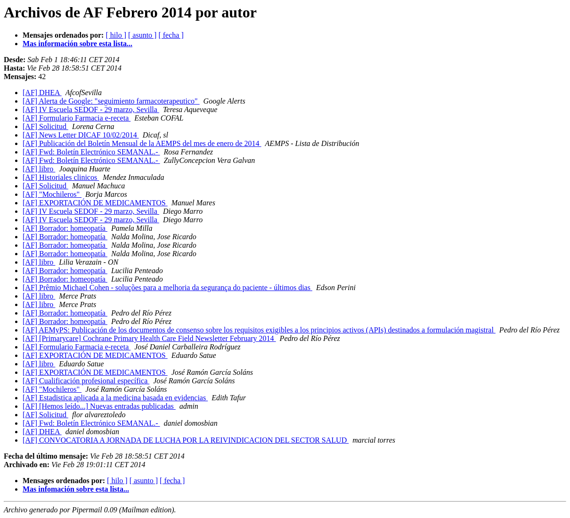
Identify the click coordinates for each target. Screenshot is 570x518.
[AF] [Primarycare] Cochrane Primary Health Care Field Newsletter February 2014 (149, 338)
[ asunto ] (142, 35)
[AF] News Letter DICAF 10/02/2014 (81, 135)
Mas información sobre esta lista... (77, 44)
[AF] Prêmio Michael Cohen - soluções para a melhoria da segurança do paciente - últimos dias (167, 287)
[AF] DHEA (42, 93)
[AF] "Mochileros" (52, 194)
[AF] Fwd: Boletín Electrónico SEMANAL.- (91, 152)
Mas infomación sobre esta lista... (76, 489)
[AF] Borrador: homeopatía (65, 228)
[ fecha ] (170, 35)
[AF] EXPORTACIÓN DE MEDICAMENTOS (95, 203)
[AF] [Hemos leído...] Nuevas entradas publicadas (99, 406)
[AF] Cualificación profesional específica (86, 381)
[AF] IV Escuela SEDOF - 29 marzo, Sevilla (91, 109)
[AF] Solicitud (45, 126)
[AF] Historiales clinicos (61, 177)
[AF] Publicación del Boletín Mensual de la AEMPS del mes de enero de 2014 (142, 143)
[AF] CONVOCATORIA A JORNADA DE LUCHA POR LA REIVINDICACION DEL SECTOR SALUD (186, 440)
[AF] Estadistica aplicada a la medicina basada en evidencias (115, 398)
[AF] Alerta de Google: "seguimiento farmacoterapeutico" (111, 101)
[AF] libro (39, 169)
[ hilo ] (116, 35)
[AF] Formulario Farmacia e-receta (76, 118)
